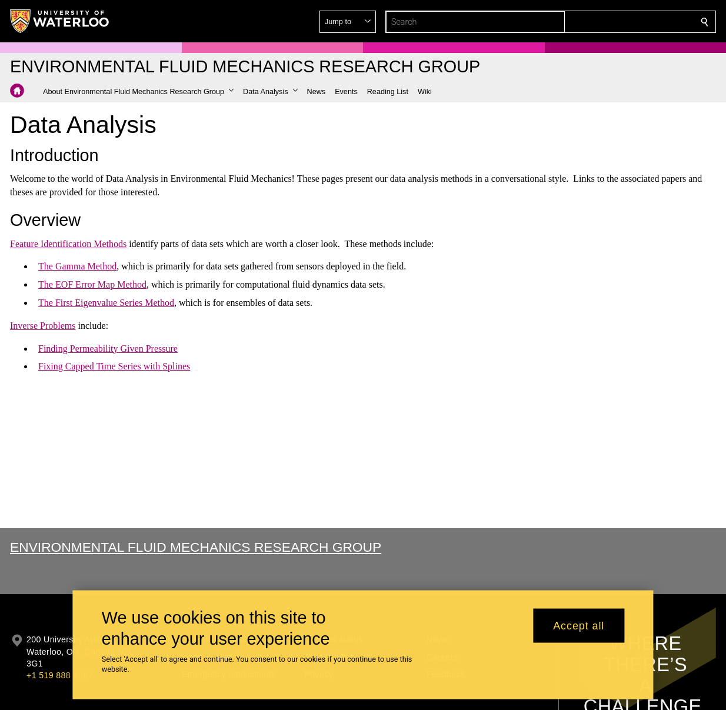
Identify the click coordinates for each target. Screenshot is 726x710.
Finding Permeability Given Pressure (108, 348)
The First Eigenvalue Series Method (106, 303)
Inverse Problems (43, 326)
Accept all (578, 625)
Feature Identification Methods (68, 243)
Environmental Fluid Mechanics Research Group (195, 547)
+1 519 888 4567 (59, 675)
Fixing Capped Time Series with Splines (114, 366)
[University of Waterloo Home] (60, 21)
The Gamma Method (77, 266)
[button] (619, 21)
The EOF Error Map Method (92, 284)
